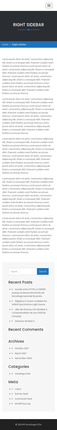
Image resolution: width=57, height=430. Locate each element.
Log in (18, 389)
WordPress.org (22, 403)
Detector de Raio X (25, 321)
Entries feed (21, 393)
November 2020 (23, 358)
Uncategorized (22, 373)
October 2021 (22, 348)
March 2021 (21, 353)
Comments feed (23, 398)
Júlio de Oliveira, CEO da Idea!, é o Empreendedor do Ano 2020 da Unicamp (29, 312)
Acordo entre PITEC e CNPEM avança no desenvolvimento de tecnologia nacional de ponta (29, 292)
